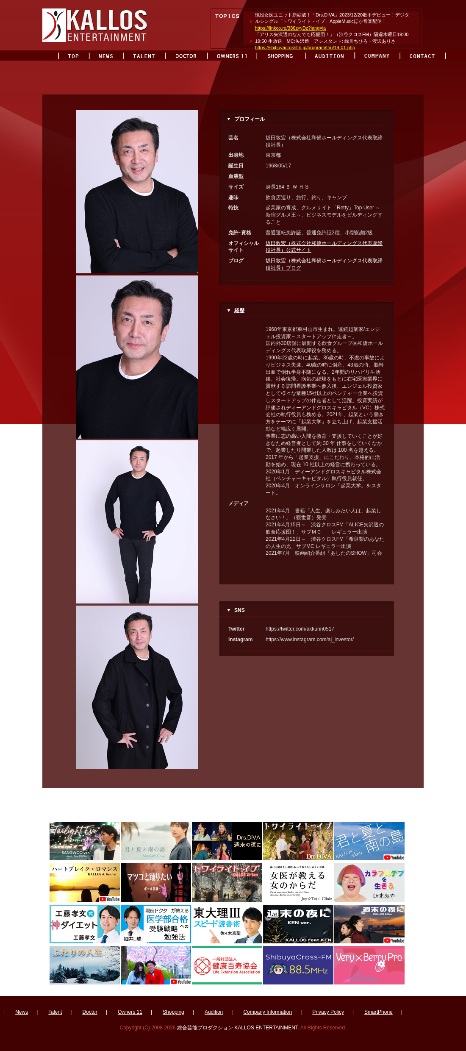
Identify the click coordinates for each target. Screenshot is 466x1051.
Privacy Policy (328, 1012)
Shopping (173, 1012)
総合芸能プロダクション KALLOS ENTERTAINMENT (237, 1028)
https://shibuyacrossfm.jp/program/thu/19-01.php (305, 47)
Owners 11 (130, 1012)
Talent (55, 1012)
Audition (214, 1012)
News (21, 1012)
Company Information (267, 1012)
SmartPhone (378, 1012)
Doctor (89, 1012)
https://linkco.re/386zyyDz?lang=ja (290, 28)
